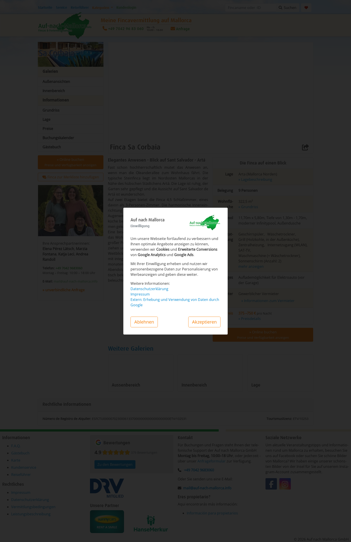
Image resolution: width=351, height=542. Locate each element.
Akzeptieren (204, 322)
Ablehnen (144, 322)
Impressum (140, 294)
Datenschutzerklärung (149, 288)
